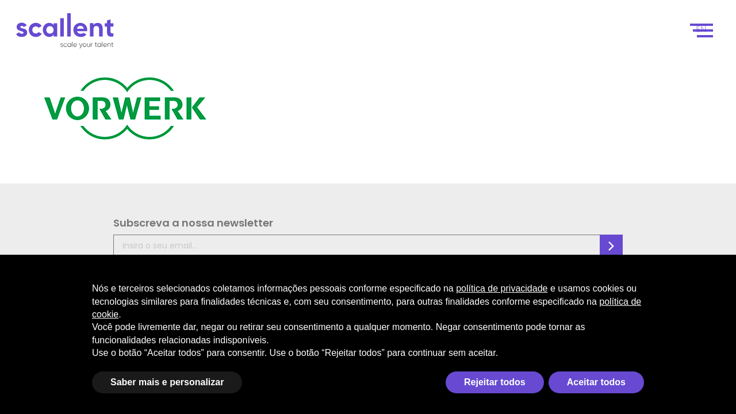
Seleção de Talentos (546, 35)
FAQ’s (400, 246)
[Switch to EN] (704, 35)
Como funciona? (455, 35)
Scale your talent (363, 35)
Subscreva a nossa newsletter (74, 229)
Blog (611, 35)
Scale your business (257, 35)
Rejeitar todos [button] (495, 382)
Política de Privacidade (338, 233)
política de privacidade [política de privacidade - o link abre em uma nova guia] (501, 288)
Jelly (662, 241)
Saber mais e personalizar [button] (167, 382)
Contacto (652, 35)
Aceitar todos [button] (596, 382)
